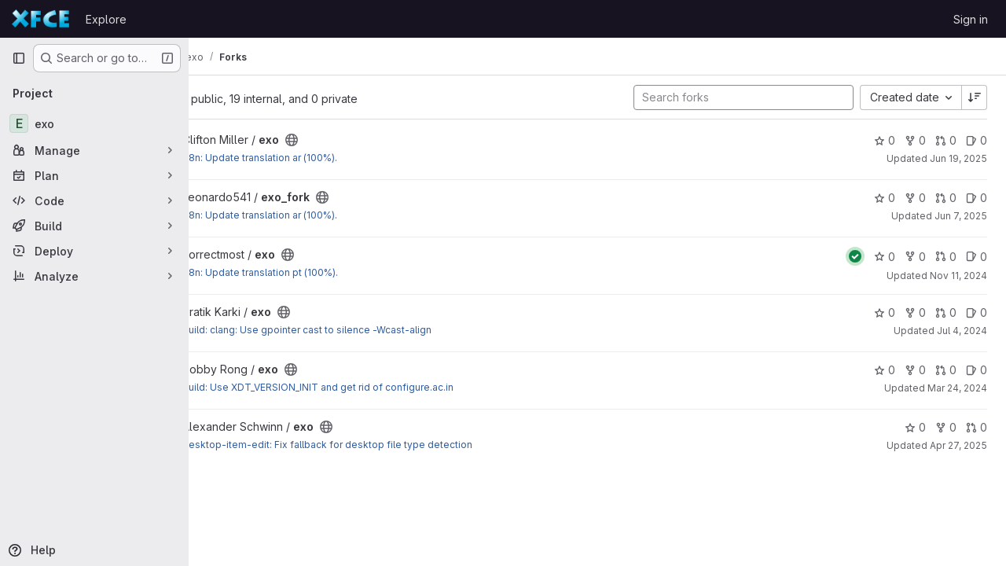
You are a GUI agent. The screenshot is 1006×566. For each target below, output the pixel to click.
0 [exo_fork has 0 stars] (884, 197)
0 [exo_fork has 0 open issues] (976, 197)
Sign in (970, 19)
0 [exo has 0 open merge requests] (945, 140)
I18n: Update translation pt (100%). (335, 272)
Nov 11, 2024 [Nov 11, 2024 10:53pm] (958, 275)
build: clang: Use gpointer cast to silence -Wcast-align (382, 330)
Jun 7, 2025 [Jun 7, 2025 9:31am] (960, 216)
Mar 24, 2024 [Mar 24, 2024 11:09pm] (957, 388)
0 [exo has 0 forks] (915, 140)
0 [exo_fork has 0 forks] (915, 197)
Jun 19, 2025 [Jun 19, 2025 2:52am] (958, 158)
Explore (106, 19)
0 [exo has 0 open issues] (976, 140)
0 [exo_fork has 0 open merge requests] (945, 197)
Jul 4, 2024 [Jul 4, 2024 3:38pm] (962, 330)
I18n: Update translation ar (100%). (335, 158)
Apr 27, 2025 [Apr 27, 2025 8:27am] (958, 445)
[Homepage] (41, 18)
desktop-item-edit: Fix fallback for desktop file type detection (403, 444)
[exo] (94, 123)
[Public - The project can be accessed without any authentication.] (367, 140)
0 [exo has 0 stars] (884, 140)
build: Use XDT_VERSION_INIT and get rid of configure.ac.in (393, 387)
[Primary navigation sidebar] (18, 58)
